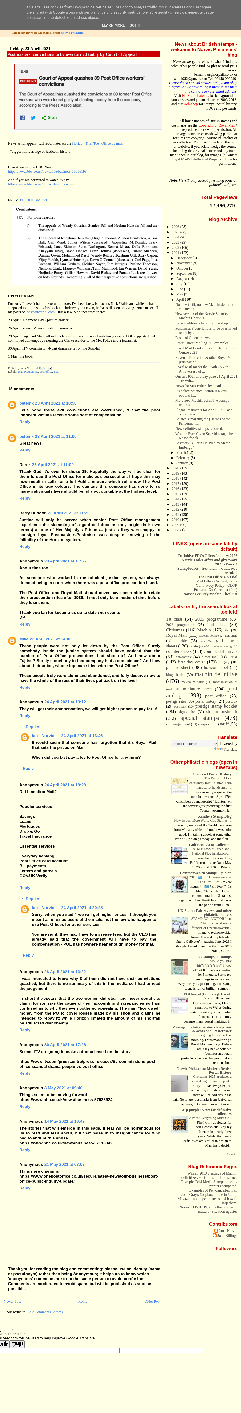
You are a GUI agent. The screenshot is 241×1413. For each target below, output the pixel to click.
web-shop (191, 104)
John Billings (227, 1235)
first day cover (191, 661)
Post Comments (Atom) (45, 1312)
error (233, 656)
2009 (176, 525)
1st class (174, 619)
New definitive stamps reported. (199, 428)
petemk (26, 403)
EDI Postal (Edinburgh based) (208, 994)
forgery (223, 662)
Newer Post (12, 1301)
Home (82, 1301)
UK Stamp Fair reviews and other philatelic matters (205, 913)
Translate (225, 749)
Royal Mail (176, 635)
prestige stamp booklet (216, 706)
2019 (176, 473)
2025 (176, 232)
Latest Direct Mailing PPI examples (201, 343)
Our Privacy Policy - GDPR (216, 585)
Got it (135, 25)
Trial (56, 371)
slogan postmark (221, 711)
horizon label (216, 667)
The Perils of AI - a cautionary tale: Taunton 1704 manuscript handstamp (210, 782)
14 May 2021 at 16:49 (64, 1121)
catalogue (196, 646)
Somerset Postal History (212, 774)
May (180, 294)
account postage (209, 635)
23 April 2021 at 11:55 (65, 561)
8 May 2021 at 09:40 (63, 1087)
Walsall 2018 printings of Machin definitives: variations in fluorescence (209, 1175)
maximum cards (192, 682)
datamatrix (184, 657)
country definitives (220, 651)
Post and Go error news (192, 338)
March (181, 453)
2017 (176, 484)
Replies (33, 727)
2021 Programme (28, 371)
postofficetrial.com (41, 312)
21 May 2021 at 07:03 (64, 1164)
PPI (226, 630)
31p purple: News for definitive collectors (206, 1112)
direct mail (209, 657)
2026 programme (180, 625)
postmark (180, 706)
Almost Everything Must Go (209, 1118)
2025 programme (211, 619)
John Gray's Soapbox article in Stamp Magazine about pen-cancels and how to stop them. (207, 1198)
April (180, 299)
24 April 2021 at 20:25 (82, 907)
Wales (209, 998)
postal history (205, 701)
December (184, 258)
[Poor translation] (17, 1344)
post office (46, 371)
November (184, 263)
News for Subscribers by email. (198, 386)
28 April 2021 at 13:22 (65, 971)
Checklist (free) (215, 590)
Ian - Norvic (43, 735)
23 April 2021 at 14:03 (50, 639)
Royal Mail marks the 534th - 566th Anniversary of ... (201, 369)
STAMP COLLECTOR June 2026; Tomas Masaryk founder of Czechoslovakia (211, 923)
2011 (176, 514)
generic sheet (178, 667)
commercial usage (222, 646)
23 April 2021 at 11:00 (55, 436)
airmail (231, 635)
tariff (224, 723)
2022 (176, 248)
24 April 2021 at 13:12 (65, 702)
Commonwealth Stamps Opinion (205, 873)
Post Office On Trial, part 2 (217, 581)
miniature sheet (197, 688)
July (179, 284)
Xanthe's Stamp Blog (215, 816)
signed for (186, 712)
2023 (176, 242)
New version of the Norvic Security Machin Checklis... (201, 316)
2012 (176, 509)
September (184, 273)
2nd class (216, 624)
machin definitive (216, 674)
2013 (176, 504)
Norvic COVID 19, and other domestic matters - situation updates (208, 1209)
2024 (176, 237)
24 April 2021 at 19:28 (65, 784)
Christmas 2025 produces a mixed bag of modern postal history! (211, 1081)
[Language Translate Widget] (194, 743)
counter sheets (179, 651)
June (180, 289)
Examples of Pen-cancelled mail (213, 1190)
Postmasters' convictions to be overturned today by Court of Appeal (72, 54)
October (182, 268)
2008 (176, 530)
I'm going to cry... (210, 1035)
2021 (176, 253)
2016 (176, 489)
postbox (231, 701)
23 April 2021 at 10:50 (55, 403)
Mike (23, 639)
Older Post (152, 1301)
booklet (182, 641)
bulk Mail (206, 641)
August (182, 279)
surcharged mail (178, 724)
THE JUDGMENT (34, 200)
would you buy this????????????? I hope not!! (212, 965)
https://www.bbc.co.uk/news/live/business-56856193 (47, 171)
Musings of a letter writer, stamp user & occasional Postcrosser (202, 1029)
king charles (175, 675)
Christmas (175, 629)
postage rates (176, 701)
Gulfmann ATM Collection (210, 845)
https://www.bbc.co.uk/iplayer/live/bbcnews (41, 184)
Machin (204, 629)
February (183, 458)
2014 (176, 499)
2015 (176, 494)
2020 (176, 468)
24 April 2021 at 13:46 (82, 735)
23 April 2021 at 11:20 (68, 513)
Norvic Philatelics (72, 32)
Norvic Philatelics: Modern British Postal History (204, 1070)
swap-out (205, 724)
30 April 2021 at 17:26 (65, 1044)
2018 (176, 478)
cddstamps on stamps (215, 957)
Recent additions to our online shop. (202, 323)
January (182, 463)
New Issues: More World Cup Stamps (201, 820)
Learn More (113, 25)
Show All (232, 1154)
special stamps (200, 717)
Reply (24, 421)
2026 (176, 227)
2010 (176, 520)
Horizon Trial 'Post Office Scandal (98, 143)
